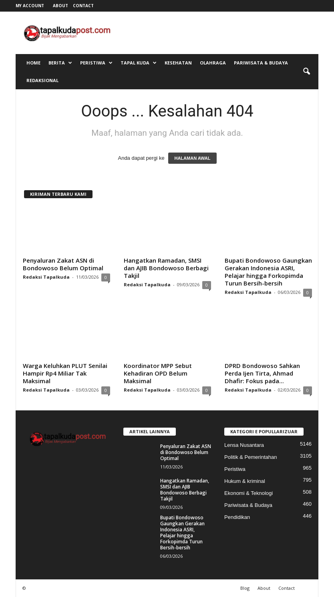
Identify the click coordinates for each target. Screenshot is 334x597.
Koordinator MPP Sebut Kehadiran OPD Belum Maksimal (158, 373)
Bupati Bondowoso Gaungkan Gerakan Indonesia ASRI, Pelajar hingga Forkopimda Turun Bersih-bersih (268, 271)
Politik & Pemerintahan (250, 457)
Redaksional (42, 80)
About (60, 5)
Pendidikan (237, 517)
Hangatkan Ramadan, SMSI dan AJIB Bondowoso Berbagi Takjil (166, 267)
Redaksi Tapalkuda (46, 277)
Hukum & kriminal (244, 481)
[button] (306, 71)
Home (33, 63)
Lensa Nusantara (244, 445)
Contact (83, 5)
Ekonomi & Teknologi (248, 493)
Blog (244, 588)
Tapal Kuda (139, 63)
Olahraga (213, 63)
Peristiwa (96, 63)
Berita (60, 63)
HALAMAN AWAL (192, 158)
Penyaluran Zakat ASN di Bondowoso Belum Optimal (63, 264)
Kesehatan (178, 63)
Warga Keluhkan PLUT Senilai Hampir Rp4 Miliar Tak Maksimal (65, 373)
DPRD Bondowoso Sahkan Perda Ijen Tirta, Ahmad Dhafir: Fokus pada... (262, 373)
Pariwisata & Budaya (261, 63)
